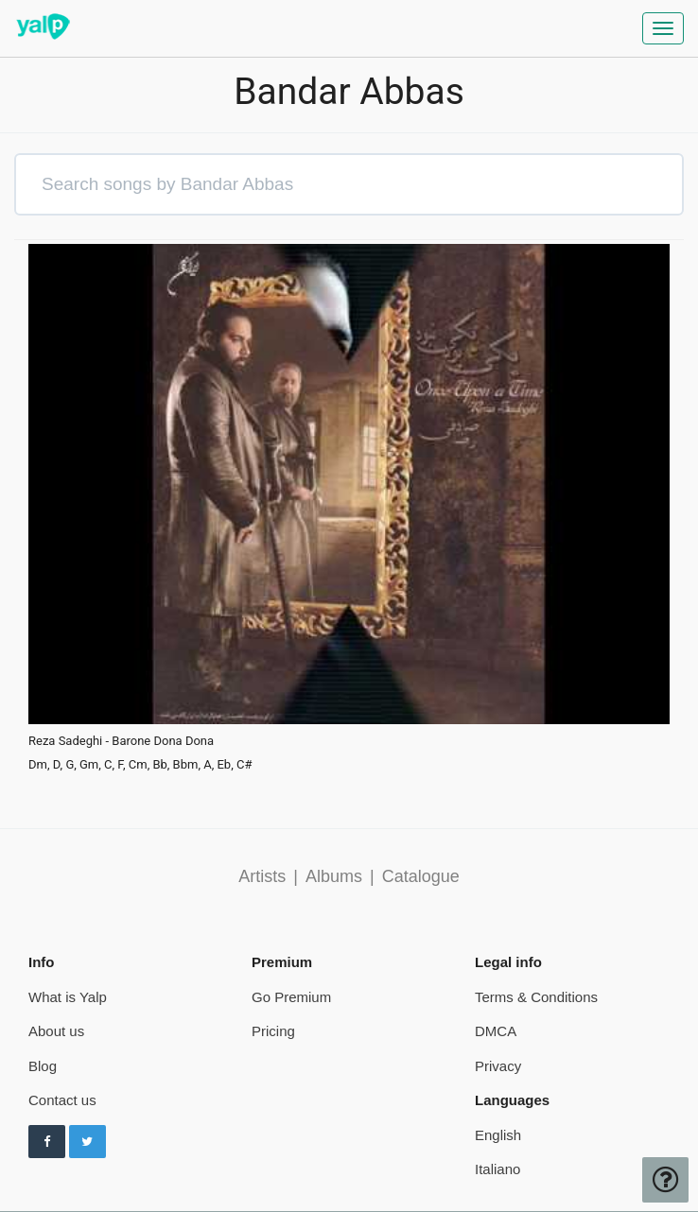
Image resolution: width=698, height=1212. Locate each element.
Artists (262, 876)
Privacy (498, 1066)
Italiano (497, 1169)
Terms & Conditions (536, 997)
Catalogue (421, 876)
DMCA (495, 1031)
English (498, 1135)
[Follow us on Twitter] (87, 1142)
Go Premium (291, 997)
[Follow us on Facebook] (46, 1142)
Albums (333, 876)
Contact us (62, 1100)
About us (56, 1031)
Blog (42, 1066)
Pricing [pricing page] (273, 1031)
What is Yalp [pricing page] (67, 997)
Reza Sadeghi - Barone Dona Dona (121, 741)
